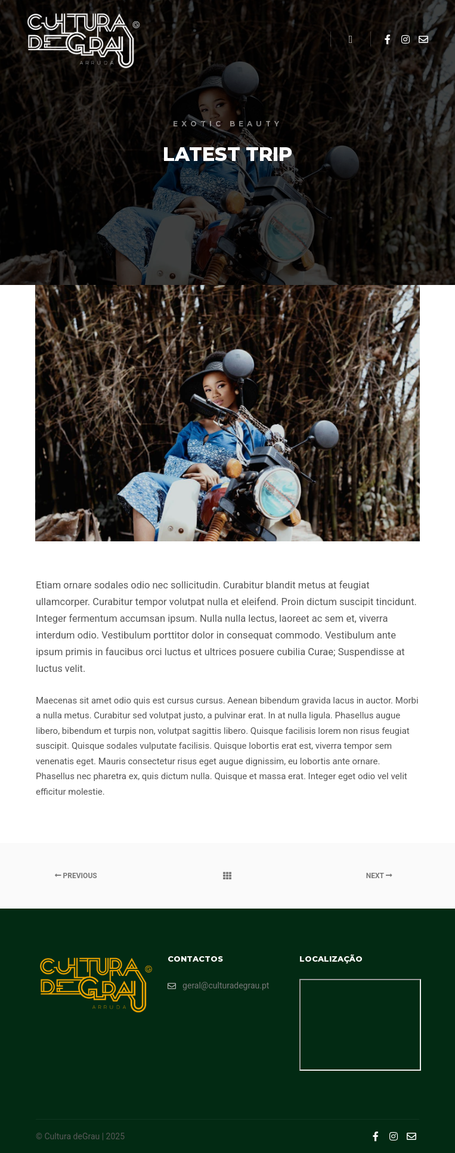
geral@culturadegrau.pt (218, 986)
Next (379, 876)
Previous (76, 876)
